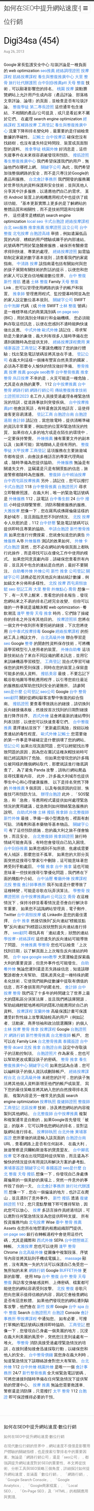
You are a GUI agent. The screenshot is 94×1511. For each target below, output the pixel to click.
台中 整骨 (77, 691)
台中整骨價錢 (41, 1354)
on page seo (68, 311)
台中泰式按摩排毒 (25, 631)
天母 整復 (76, 82)
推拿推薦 (36, 227)
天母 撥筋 (26, 1174)
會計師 (19, 420)
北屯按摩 (21, 233)
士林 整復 (39, 281)
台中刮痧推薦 (16, 848)
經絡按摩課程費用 (69, 342)
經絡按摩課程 (67, 631)
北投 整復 (12, 884)
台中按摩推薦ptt (35, 896)
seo (12, 589)
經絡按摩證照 (65, 251)
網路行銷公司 (42, 390)
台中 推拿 (63, 866)
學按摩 (10, 938)
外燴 (42, 305)
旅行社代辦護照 (23, 82)
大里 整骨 (41, 589)
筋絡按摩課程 (25, 76)
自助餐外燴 (23, 571)
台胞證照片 (68, 486)
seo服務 (20, 227)
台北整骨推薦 (50, 1041)
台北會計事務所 (43, 179)
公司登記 (77, 571)
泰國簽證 (71, 1041)
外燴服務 (65, 462)
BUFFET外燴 (70, 1270)
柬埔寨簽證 (14, 1168)
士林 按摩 (12, 1029)
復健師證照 (67, 1101)
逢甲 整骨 (25, 613)
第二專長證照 (42, 107)
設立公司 (70, 227)
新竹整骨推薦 (38, 1035)
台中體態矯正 (76, 1240)
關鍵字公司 (51, 167)
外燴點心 (59, 589)
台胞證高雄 (40, 233)
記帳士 (39, 137)
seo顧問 (11, 697)
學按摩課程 (27, 1318)
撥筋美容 (49, 673)
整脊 (29, 643)
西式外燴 (41, 715)
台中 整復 (77, 275)
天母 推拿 (43, 613)
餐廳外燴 (62, 878)
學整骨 (79, 890)
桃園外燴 (50, 149)
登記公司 (12, 746)
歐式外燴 (50, 330)
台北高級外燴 (53, 637)
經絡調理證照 (68, 70)
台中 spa (20, 957)
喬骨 (72, 589)
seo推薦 (47, 70)
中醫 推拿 (45, 866)
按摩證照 (53, 227)
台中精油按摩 (74, 474)
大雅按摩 (12, 510)
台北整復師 (79, 812)
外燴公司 (42, 571)
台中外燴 (29, 1367)
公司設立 (59, 896)
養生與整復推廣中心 (56, 76)
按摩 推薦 (17, 372)
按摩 (37, 1210)
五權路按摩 (27, 125)
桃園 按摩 (65, 88)
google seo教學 (40, 372)
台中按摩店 (56, 137)
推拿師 (19, 293)
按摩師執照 (47, 1131)
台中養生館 (60, 498)
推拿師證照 (64, 836)
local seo (35, 221)
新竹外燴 (12, 818)
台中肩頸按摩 (29, 914)
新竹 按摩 (45, 1306)
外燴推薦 (45, 438)
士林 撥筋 (46, 812)
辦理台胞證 (51, 794)
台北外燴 (66, 1131)
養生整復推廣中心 (20, 161)
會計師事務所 (34, 884)
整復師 (55, 474)
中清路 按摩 (27, 263)
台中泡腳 (12, 305)
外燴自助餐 (71, 649)
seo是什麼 (13, 691)
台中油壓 (45, 878)
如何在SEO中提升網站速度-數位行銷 (44, 14)
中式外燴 (33, 330)
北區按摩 (29, 1107)
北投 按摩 (81, 516)
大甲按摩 (21, 450)
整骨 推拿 (30, 1029)
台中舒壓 (48, 522)
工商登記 (46, 125)
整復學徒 (21, 107)
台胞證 (58, 1312)
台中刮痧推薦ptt (52, 82)
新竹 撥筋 (12, 281)
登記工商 (45, 414)
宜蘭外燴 (42, 1011)
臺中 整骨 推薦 (69, 1222)
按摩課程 (79, 878)
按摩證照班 (67, 619)
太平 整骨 (61, 1391)
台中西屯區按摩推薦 (22, 480)
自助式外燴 (27, 812)
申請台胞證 (59, 529)
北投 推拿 (32, 1047)
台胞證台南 (64, 414)
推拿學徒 (33, 149)
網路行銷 (21, 390)
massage (73, 1258)
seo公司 (47, 691)
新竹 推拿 (59, 571)
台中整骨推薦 (67, 372)
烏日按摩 (21, 378)
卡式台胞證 (54, 221)
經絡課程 (27, 938)
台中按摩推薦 (65, 384)
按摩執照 (48, 1101)
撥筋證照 (81, 155)
